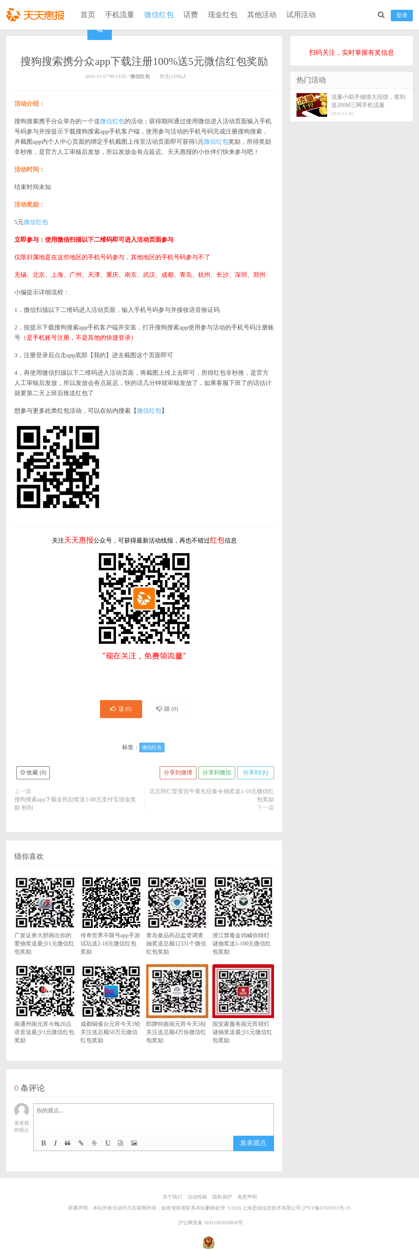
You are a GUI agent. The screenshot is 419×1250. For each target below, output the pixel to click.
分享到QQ (255, 773)
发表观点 (253, 1142)
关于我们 (172, 1197)
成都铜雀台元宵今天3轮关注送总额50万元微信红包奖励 (111, 1016)
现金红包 (222, 15)
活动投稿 (197, 1197)
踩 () (167, 709)
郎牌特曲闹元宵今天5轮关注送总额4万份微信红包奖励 (177, 1016)
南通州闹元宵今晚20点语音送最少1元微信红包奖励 (45, 1016)
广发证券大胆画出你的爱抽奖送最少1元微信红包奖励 (45, 927)
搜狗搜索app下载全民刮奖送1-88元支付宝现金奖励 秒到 (75, 803)
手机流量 (119, 15)
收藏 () (33, 773)
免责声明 (247, 1197)
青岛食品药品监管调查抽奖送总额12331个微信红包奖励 (177, 927)
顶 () (121, 709)
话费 (190, 15)
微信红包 (159, 15)
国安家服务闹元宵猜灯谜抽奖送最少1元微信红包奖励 (243, 1016)
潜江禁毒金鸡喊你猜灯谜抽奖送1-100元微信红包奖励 (243, 927)
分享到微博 (178, 773)
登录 (402, 15)
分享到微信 (217, 773)
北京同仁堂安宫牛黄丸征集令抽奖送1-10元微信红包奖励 (211, 795)
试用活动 (301, 15)
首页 (87, 15)
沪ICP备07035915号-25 (326, 1208)
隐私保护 (222, 1197)
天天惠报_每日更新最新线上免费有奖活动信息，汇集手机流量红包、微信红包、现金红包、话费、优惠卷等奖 (36, 14)
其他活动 (261, 15)
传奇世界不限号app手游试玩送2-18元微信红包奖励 (111, 927)
